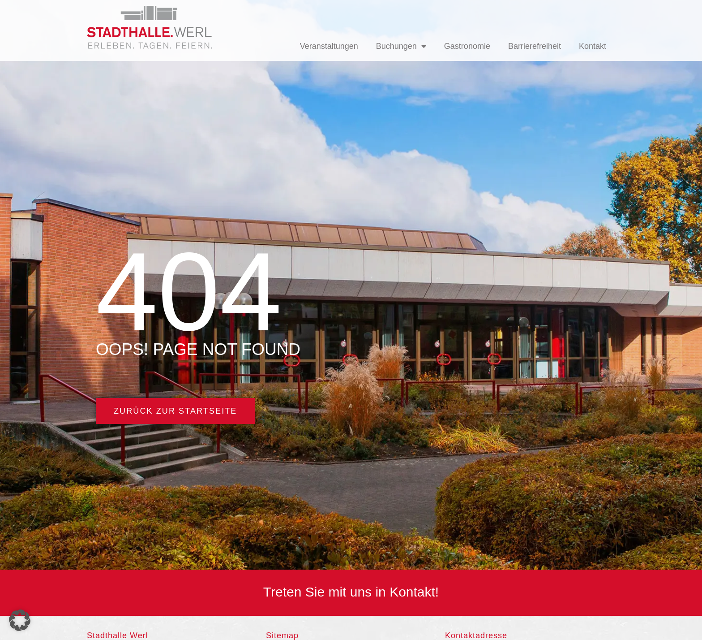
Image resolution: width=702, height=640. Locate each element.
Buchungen (401, 46)
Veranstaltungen (329, 46)
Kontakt (592, 46)
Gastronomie (467, 46)
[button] (19, 620)
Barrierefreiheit (534, 46)
